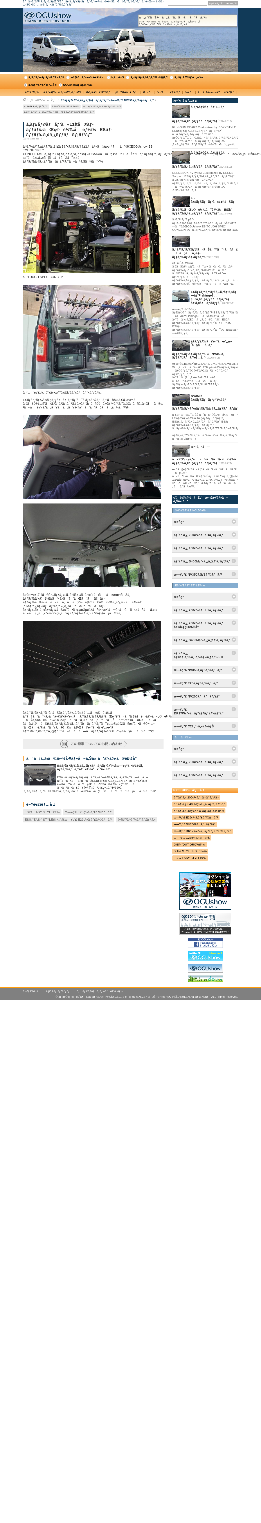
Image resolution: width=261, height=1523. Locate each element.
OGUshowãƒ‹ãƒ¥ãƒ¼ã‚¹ (78, 84)
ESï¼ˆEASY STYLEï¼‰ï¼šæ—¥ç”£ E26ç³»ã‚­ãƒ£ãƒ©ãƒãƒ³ (59, 111)
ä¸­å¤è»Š (117, 77)
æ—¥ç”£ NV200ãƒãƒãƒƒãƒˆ (195, 824)
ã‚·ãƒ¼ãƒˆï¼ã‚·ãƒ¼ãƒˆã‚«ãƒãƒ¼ (62, 92)
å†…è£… (147, 92)
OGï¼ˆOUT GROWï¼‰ (189, 844)
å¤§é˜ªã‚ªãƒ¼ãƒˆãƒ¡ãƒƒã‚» (136, 819)
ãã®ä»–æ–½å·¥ (209, 92)
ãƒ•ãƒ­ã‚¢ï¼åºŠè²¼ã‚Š (98, 92)
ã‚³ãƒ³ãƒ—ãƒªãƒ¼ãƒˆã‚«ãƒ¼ (46, 77)
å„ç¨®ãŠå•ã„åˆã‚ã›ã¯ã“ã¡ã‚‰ (187, 21)
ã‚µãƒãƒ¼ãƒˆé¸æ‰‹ (188, 77)
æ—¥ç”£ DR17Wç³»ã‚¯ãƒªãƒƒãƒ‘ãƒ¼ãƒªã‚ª (203, 831)
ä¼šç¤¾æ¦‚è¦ (32, 991)
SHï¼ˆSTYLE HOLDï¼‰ (190, 851)
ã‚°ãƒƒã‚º (229, 92)
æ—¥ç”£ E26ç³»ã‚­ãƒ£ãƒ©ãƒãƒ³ (102, 106)
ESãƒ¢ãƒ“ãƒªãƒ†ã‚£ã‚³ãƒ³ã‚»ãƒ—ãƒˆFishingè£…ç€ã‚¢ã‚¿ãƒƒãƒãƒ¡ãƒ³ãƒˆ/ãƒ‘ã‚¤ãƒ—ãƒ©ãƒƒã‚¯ (214, 297)
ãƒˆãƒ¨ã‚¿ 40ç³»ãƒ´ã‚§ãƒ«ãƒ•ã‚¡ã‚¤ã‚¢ (199, 811)
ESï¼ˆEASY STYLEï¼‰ (65, 106)
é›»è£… (189, 92)
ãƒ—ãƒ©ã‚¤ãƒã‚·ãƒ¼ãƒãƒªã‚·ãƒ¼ (100, 991)
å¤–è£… (161, 92)
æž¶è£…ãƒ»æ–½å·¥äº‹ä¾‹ (88, 77)
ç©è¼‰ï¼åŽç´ (126, 92)
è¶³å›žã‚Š (175, 92)
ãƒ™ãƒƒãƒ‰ (32, 92)
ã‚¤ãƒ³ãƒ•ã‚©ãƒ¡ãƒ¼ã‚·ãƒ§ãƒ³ (149, 77)
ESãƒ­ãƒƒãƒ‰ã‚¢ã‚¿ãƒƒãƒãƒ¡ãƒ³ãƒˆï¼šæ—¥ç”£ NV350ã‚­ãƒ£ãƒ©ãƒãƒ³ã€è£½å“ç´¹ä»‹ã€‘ (100, 767)
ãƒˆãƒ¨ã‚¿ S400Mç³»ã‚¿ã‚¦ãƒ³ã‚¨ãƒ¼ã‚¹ (199, 804)
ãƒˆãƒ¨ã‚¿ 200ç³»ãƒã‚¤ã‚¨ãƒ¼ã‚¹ (196, 797)
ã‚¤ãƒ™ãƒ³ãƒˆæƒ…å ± (43, 84)
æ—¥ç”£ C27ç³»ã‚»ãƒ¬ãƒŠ (192, 837)
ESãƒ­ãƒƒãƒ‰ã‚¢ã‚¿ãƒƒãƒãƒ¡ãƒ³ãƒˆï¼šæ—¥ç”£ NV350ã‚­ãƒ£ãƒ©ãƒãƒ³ (107, 100)
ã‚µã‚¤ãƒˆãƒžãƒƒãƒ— (59, 991)
